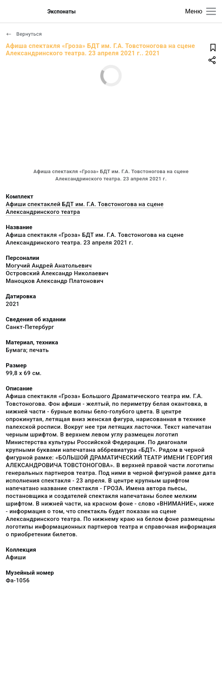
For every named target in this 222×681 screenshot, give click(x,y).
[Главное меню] (211, 11)
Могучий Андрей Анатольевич (49, 265)
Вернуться (24, 34)
